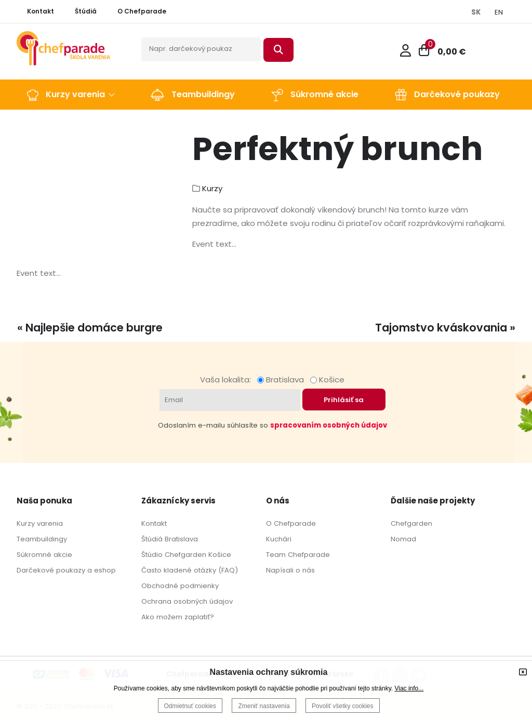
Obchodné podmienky (180, 586)
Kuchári (278, 539)
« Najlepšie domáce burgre (90, 327)
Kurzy (212, 188)
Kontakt (154, 523)
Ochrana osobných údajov (187, 601)
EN (499, 12)
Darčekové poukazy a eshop (66, 570)
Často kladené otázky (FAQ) (189, 570)
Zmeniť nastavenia (263, 706)
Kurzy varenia (40, 523)
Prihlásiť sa (344, 400)
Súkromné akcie (44, 555)
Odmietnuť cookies (190, 706)
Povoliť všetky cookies (343, 706)
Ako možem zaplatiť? (177, 617)
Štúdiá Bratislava (169, 539)
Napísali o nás (290, 570)
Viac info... (408, 688)
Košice (327, 379)
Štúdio (152, 555)
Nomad (403, 539)
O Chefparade (291, 523)
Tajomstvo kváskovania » (445, 327)
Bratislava (282, 379)
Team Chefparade (298, 555)
